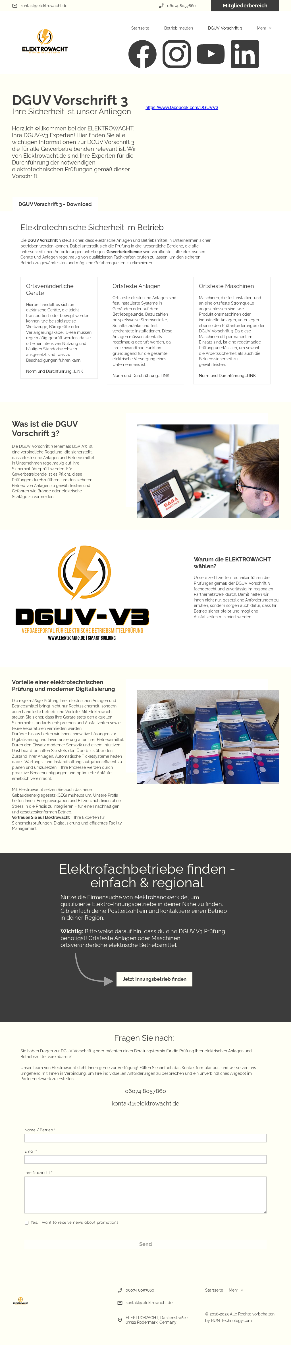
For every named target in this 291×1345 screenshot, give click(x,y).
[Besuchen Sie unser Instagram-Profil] (177, 54)
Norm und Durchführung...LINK (54, 371)
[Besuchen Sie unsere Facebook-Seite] (142, 54)
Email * (30, 1151)
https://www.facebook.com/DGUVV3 (182, 107)
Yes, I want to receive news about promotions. (75, 1222)
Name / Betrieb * (39, 1129)
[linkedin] (245, 54)
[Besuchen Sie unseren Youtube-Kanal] (211, 54)
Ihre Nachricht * (38, 1172)
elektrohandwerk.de (161, 897)
